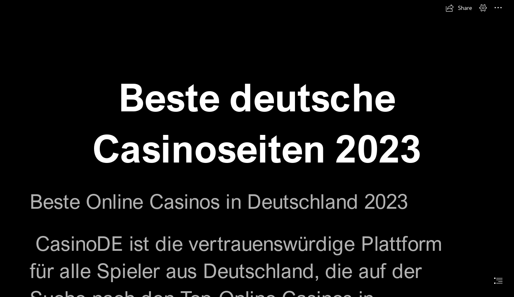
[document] (257, 148)
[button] (458, 7)
